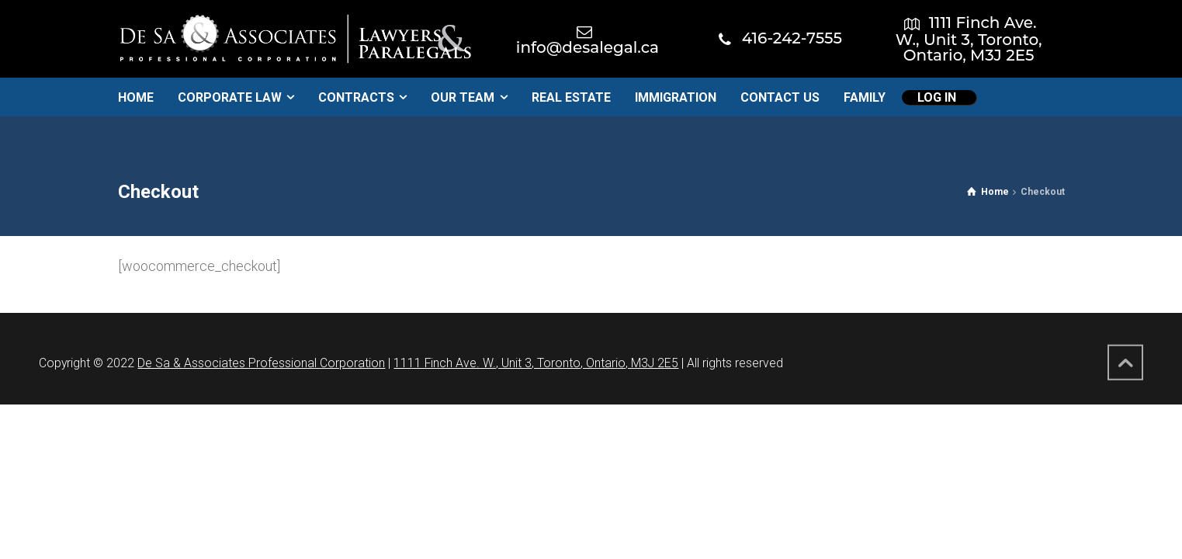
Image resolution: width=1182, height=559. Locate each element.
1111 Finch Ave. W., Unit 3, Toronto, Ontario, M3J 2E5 (969, 39)
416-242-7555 (792, 38)
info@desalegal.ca (587, 47)
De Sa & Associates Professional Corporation (261, 363)
